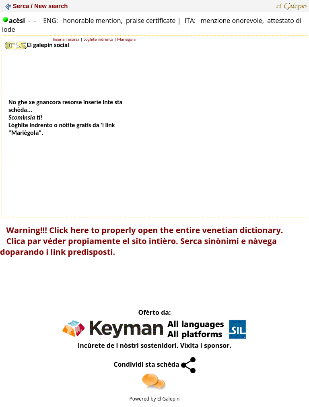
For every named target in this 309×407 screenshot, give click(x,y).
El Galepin (168, 398)
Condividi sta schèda (154, 364)
